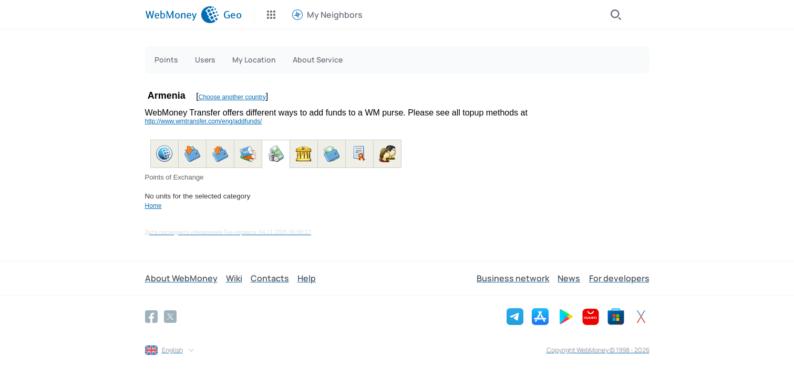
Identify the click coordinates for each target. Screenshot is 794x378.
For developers (619, 278)
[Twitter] (170, 316)
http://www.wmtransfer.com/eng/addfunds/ (203, 121)
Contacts (270, 278)
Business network (513, 278)
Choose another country (232, 97)
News (569, 278)
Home (153, 205)
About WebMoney (181, 278)
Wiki (234, 278)
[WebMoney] (182, 14)
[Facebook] (151, 316)
